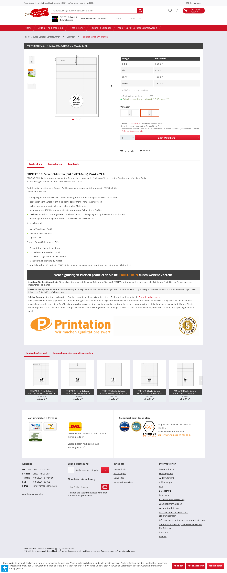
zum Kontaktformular (32, 494)
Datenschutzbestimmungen (93, 492)
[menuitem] (97, 10)
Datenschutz (165, 490)
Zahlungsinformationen (170, 503)
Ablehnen (178, 565)
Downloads (73, 164)
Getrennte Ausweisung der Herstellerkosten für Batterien (180, 526)
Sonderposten (166, 473)
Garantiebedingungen (149, 297)
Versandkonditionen (169, 508)
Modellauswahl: (89, 18)
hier (132, 551)
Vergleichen (128, 151)
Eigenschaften (55, 164)
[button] (4, 568)
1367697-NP (135, 123)
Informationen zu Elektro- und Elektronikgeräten (173, 514)
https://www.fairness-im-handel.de (175, 434)
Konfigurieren (215, 565)
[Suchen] (140, 10)
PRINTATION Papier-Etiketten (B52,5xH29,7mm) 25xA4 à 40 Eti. (149, 392)
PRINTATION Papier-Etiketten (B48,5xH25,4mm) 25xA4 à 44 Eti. (41, 392)
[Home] (28, 28)
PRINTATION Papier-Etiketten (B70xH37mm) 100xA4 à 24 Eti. (77, 392)
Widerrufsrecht (166, 478)
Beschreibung (35, 164)
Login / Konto (120, 469)
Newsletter (119, 478)
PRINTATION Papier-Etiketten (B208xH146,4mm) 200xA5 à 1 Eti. (113, 392)
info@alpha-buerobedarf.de (131, 131)
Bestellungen (120, 473)
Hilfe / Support (166, 482)
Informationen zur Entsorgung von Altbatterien (182, 520)
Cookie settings (166, 469)
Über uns (163, 532)
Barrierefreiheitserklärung (172, 499)
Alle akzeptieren (196, 565)
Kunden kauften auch (36, 353)
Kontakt (162, 536)
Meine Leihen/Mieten (124, 482)
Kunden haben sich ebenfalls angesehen (73, 353)
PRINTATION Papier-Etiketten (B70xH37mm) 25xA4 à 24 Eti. (185, 392)
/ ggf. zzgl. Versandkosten (139, 90)
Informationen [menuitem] (194, 3)
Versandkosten (68, 548)
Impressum (164, 495)
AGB (161, 486)
